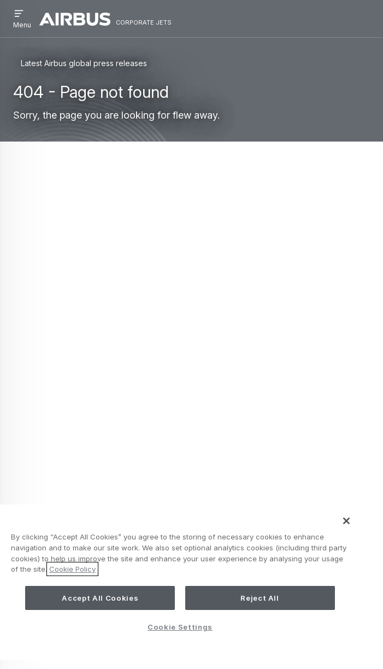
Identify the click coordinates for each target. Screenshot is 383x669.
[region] (180, 582)
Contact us (50, 443)
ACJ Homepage (122, 271)
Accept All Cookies (100, 598)
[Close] (346, 521)
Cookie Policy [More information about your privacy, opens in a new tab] (72, 569)
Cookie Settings (180, 627)
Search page (95, 289)
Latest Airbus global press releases (84, 63)
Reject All (259, 598)
